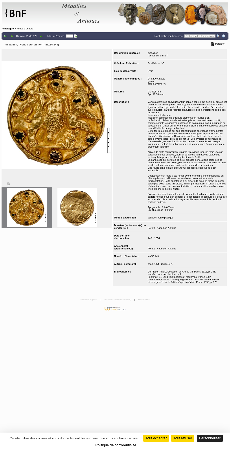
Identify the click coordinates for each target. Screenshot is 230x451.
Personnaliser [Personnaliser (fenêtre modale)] (210, 438)
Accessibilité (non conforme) (118, 299)
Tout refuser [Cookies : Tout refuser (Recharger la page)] (182, 438)
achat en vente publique (160, 217)
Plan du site (144, 299)
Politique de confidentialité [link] (115, 445)
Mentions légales (88, 299)
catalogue (8, 28)
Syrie (150, 71)
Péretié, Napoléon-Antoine (162, 228)
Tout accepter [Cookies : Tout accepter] (156, 438)
